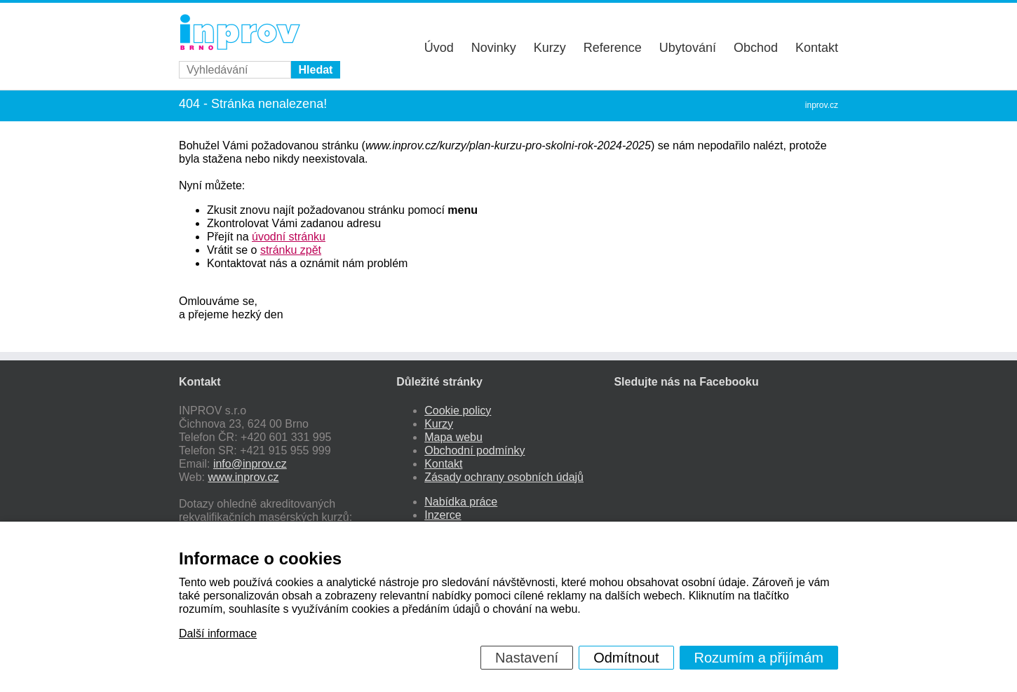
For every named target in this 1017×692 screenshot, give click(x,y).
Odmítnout (626, 657)
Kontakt (816, 48)
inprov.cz (821, 105)
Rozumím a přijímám (758, 657)
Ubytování (687, 48)
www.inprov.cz (243, 477)
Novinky (493, 48)
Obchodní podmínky (474, 450)
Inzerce (442, 515)
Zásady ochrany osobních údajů (504, 477)
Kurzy (550, 48)
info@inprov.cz (250, 464)
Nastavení (526, 657)
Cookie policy (457, 410)
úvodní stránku (288, 237)
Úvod (439, 48)
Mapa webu (453, 437)
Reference (613, 48)
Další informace (218, 633)
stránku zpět (290, 250)
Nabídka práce (460, 502)
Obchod (756, 48)
